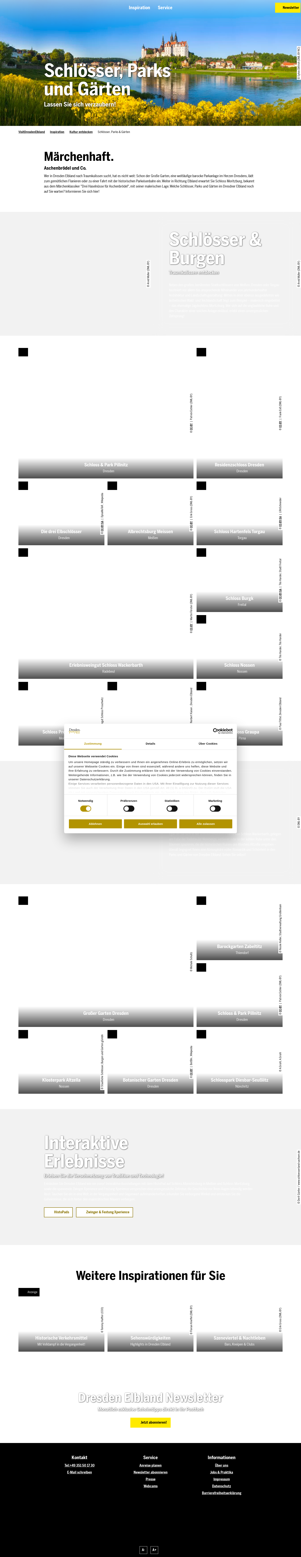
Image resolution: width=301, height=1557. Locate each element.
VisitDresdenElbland (31, 132)
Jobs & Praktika (221, 1472)
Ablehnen (95, 823)
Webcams (151, 1486)
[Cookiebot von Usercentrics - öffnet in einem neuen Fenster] (216, 731)
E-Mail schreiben (79, 1472)
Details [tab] (150, 743)
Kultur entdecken (81, 132)
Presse (150, 1479)
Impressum (221, 1479)
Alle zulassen (206, 823)
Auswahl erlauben (150, 823)
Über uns (221, 1465)
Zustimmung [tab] (93, 743)
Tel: (67, 1465)
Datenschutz (221, 1486)
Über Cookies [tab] (208, 743)
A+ (154, 1550)
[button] (245, 7)
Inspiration (57, 132)
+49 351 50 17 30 (82, 1465)
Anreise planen (150, 1465)
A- (143, 1550)
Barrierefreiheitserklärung (221, 1493)
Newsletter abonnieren (151, 1472)
